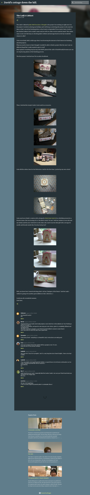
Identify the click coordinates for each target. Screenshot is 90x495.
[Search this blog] (81, 2)
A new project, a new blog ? (34, 430)
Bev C (22, 371)
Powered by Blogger (45, 493)
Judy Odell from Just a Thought (37, 24)
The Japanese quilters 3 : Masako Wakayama (38, 478)
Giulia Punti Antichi (50, 218)
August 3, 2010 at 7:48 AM (31, 313)
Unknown (23, 313)
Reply (22, 318)
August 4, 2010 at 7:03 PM (31, 360)
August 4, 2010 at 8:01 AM (31, 351)
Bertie (22, 321)
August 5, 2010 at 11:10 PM (31, 381)
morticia (23, 381)
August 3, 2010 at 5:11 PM (29, 342)
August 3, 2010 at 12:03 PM (31, 335)
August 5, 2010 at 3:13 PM (29, 371)
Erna (22, 342)
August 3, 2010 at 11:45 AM (30, 321)
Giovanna (23, 335)
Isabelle (23, 351)
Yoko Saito (30, 454)
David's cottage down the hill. (20, 2)
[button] (17, 20)
